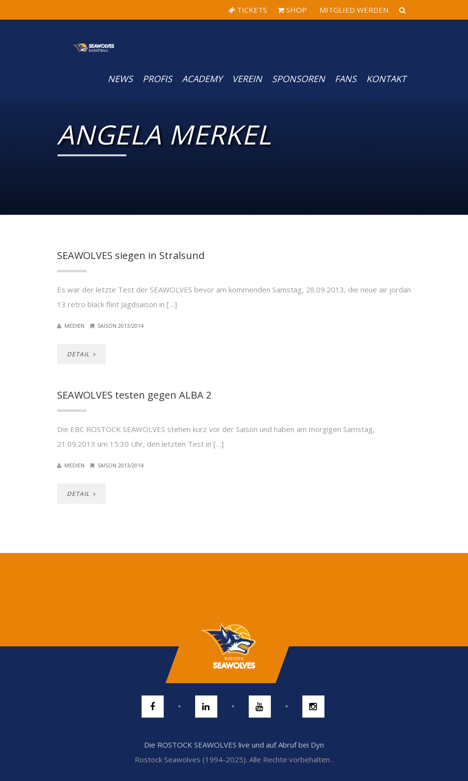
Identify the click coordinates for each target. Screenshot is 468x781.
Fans (345, 79)
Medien (74, 325)
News (120, 79)
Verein (247, 79)
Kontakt (386, 79)
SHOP (292, 10)
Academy (202, 79)
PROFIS (157, 79)
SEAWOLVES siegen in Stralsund (131, 255)
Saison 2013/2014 (120, 325)
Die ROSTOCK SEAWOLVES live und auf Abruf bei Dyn (234, 745)
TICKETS (247, 10)
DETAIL (81, 354)
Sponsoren (298, 79)
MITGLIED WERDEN (353, 10)
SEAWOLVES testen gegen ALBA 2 (134, 395)
